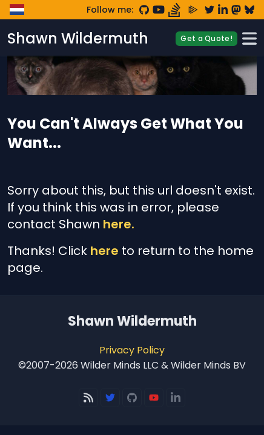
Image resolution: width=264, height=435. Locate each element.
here (104, 250)
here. (118, 224)
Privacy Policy (132, 350)
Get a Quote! (206, 38)
